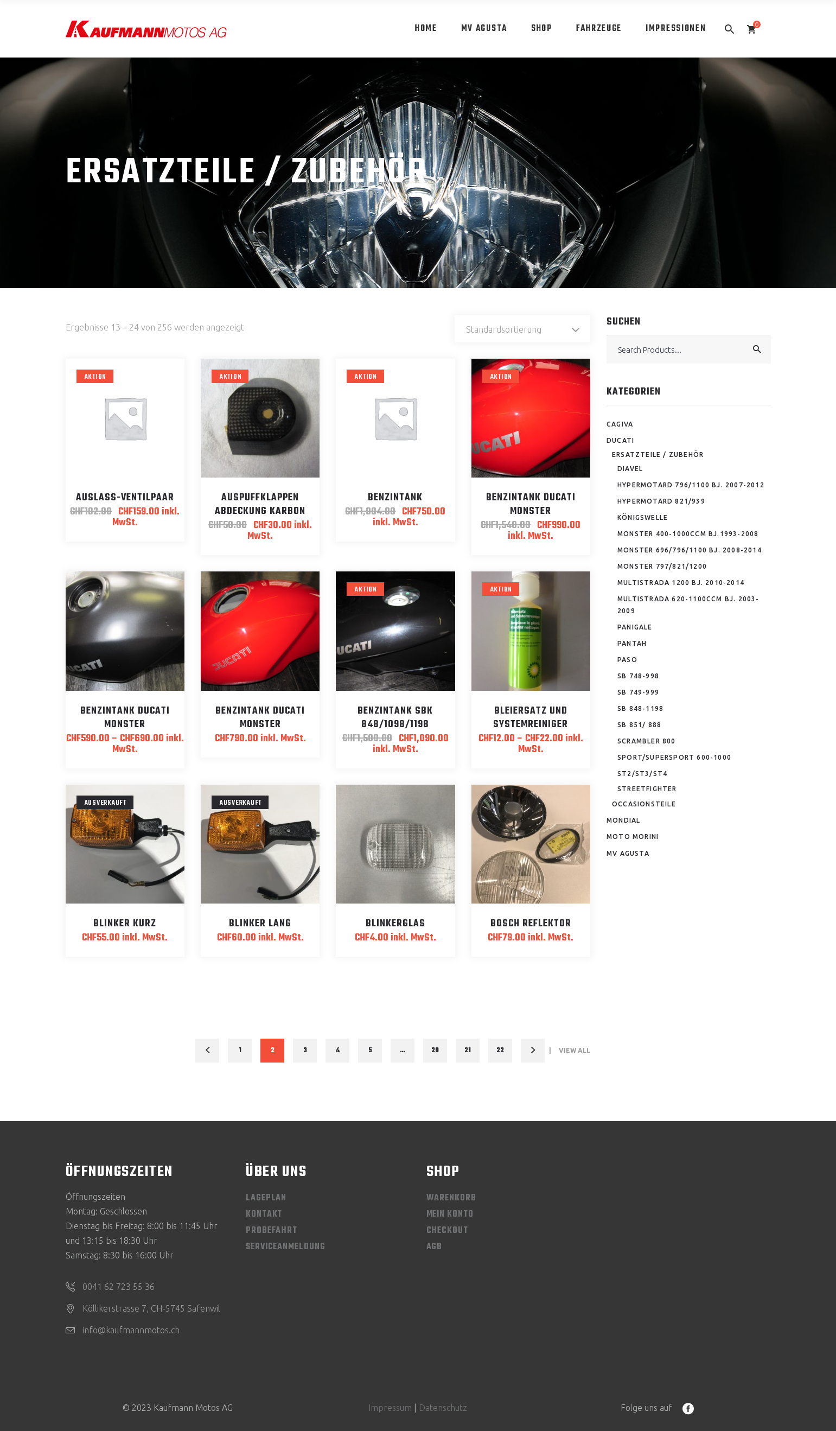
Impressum (390, 1408)
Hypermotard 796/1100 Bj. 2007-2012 (690, 484)
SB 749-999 (638, 692)
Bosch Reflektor (530, 924)
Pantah (632, 643)
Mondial (623, 820)
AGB (434, 1247)
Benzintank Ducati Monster (531, 504)
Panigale (635, 627)
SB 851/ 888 (639, 724)
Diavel (630, 468)
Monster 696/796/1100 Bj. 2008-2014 (689, 550)
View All (574, 1050)
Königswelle (642, 517)
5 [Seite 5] (370, 1050)
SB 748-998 (638, 675)
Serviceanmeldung (285, 1247)
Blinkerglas (395, 924)
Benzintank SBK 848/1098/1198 (395, 718)
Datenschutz (443, 1408)
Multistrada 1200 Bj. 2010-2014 (680, 582)
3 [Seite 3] (305, 1050)
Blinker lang (260, 924)
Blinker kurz (124, 924)
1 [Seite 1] (240, 1050)
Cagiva (620, 424)
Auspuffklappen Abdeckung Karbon (260, 504)
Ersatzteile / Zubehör (658, 454)
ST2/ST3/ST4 (642, 773)
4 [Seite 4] (338, 1050)
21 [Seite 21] (467, 1050)
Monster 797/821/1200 (662, 566)
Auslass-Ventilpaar (125, 498)
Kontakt (264, 1214)
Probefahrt (271, 1231)
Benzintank (395, 498)
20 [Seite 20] (435, 1050)
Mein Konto (450, 1214)
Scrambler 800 (646, 741)
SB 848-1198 (640, 708)
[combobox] (522, 328)
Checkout (447, 1231)
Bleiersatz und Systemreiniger (530, 718)
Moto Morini (633, 836)
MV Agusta (628, 853)
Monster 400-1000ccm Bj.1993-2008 (687, 533)
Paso (627, 659)
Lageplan (266, 1198)
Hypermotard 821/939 (661, 501)
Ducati (620, 440)
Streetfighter (647, 788)
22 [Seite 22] (500, 1050)
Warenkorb (451, 1198)
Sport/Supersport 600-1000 (674, 757)
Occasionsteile (644, 803)
